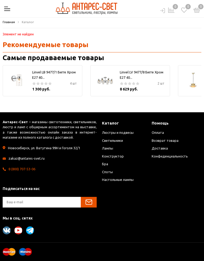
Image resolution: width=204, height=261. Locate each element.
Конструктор (113, 156)
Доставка (160, 148)
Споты (107, 172)
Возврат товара (165, 140)
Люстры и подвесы (118, 132)
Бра (105, 164)
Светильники (112, 140)
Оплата (158, 132)
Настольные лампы (118, 179)
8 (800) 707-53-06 (21, 169)
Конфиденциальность (170, 156)
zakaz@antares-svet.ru (26, 158)
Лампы (107, 148)
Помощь (160, 123)
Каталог (110, 123)
